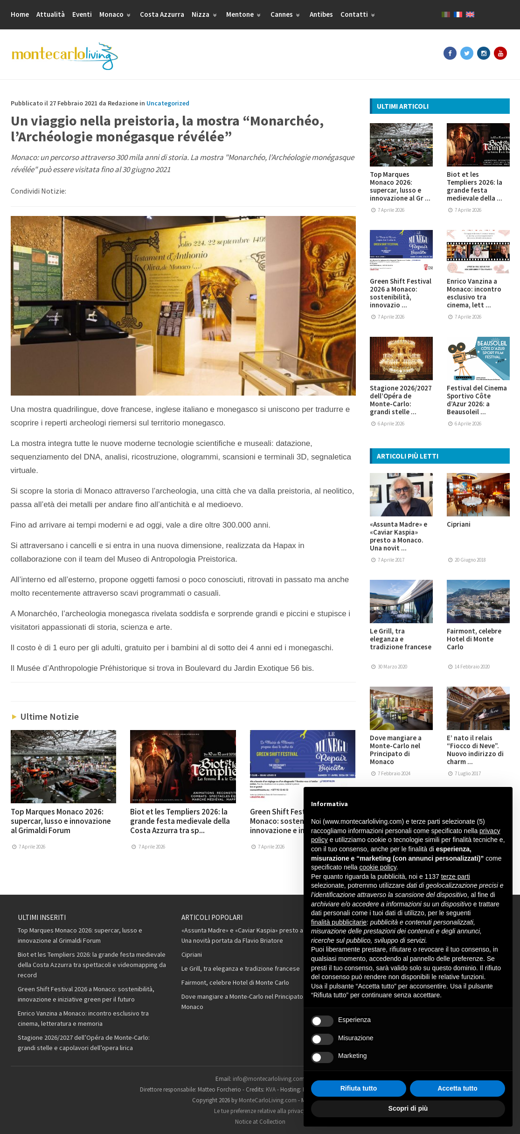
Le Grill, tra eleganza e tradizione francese (400, 638)
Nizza (205, 14)
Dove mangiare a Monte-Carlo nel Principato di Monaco (396, 749)
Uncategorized (167, 103)
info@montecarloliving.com (269, 1079)
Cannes (286, 14)
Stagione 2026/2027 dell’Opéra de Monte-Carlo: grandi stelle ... (401, 399)
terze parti (455, 876)
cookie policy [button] (378, 867)
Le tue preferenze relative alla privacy (260, 1111)
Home (20, 14)
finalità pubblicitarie (339, 922)
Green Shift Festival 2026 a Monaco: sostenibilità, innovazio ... (400, 293)
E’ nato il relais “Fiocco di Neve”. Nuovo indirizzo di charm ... (475, 749)
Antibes (321, 14)
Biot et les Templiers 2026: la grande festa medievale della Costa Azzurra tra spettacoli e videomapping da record (92, 964)
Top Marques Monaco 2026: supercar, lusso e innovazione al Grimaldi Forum (61, 821)
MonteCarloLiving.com (268, 1100)
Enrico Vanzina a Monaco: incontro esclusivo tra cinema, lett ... (474, 293)
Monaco (116, 14)
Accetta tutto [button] (457, 1088)
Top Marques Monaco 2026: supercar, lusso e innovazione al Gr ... (400, 186)
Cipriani (459, 524)
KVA (271, 1089)
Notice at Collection (260, 1122)
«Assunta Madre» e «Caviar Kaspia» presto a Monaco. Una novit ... (398, 536)
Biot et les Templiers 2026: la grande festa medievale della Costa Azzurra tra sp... (180, 821)
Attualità (50, 14)
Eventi (82, 14)
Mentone (244, 14)
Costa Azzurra (162, 14)
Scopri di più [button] (408, 1108)
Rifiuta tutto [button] (358, 1088)
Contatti (358, 14)
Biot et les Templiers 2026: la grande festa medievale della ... (474, 186)
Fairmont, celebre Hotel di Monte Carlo (474, 638)
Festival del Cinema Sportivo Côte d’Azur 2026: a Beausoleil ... (477, 399)
